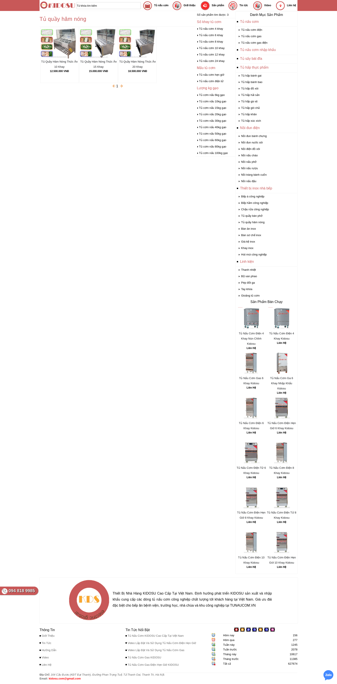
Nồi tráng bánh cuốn (254, 174)
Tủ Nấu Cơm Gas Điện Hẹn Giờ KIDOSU (153, 664)
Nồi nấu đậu (248, 181)
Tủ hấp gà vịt (249, 101)
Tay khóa (246, 289)
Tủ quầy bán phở (251, 215)
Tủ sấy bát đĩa (251, 58)
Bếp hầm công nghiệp (254, 202)
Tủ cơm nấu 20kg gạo (212, 114)
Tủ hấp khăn (249, 114)
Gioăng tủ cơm (250, 295)
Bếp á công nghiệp (252, 196)
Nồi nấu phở (248, 161)
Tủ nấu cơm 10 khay (212, 48)
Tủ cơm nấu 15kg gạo (212, 107)
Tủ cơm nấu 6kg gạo (212, 95)
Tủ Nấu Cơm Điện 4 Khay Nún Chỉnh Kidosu (251, 338)
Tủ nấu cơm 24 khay (212, 61)
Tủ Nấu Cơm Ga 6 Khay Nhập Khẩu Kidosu (281, 383)
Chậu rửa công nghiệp (255, 209)
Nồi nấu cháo (249, 155)
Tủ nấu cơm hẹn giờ (211, 74)
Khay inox (247, 248)
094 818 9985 (22, 590)
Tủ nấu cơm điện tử (211, 81)
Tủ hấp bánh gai (251, 75)
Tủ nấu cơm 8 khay (211, 41)
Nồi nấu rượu (249, 168)
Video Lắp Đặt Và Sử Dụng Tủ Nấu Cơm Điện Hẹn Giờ (162, 643)
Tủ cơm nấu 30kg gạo (212, 120)
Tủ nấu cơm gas (251, 36)
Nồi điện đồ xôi (250, 149)
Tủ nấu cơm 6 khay (211, 35)
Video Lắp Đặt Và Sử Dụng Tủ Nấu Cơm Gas (156, 650)
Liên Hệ (251, 348)
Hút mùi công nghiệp (254, 254)
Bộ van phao (249, 276)
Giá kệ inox (248, 241)
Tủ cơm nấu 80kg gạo (212, 146)
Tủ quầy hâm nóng (253, 222)
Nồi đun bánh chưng (254, 136)
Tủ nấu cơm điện (251, 29)
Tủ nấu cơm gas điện (254, 42)
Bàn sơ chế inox (251, 235)
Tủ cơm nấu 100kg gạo (213, 153)
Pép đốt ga (248, 282)
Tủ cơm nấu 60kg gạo (212, 140)
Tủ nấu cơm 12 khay (212, 54)
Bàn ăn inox (248, 228)
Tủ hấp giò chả (250, 107)
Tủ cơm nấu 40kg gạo (212, 127)
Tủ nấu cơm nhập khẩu (258, 50)
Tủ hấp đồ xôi (249, 88)
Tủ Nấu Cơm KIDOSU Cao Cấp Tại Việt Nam (156, 635)
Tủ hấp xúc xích (251, 120)
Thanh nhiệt (248, 269)
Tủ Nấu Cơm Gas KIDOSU (144, 657)
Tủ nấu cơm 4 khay (211, 28)
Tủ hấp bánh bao (251, 82)
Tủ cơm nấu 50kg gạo (212, 133)
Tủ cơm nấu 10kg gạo (212, 101)
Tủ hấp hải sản (250, 95)
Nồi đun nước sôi (252, 142)
